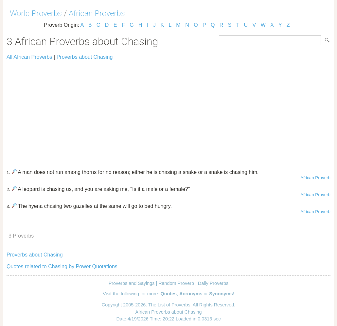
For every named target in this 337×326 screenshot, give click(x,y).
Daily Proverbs (213, 283)
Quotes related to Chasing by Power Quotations (62, 266)
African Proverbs (97, 13)
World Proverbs (36, 13)
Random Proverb (176, 283)
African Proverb (315, 177)
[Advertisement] (168, 111)
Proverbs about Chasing (85, 57)
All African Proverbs (29, 57)
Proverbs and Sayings (132, 283)
